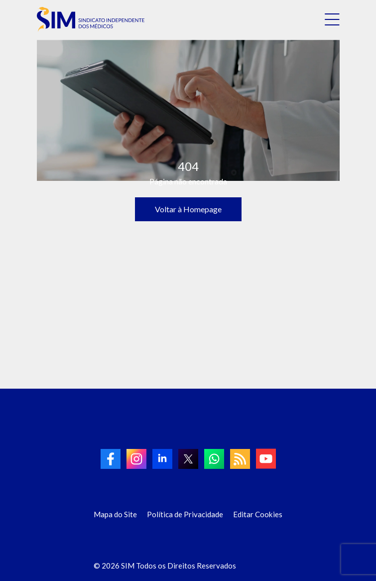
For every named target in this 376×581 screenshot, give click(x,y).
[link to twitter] (188, 459)
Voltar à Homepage (188, 209)
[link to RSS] (240, 459)
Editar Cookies (257, 514)
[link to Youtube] (266, 458)
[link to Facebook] (111, 459)
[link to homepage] (91, 19)
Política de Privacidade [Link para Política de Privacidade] (185, 514)
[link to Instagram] (136, 459)
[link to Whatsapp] (214, 459)
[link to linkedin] (162, 459)
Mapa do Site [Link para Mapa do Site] (115, 514)
